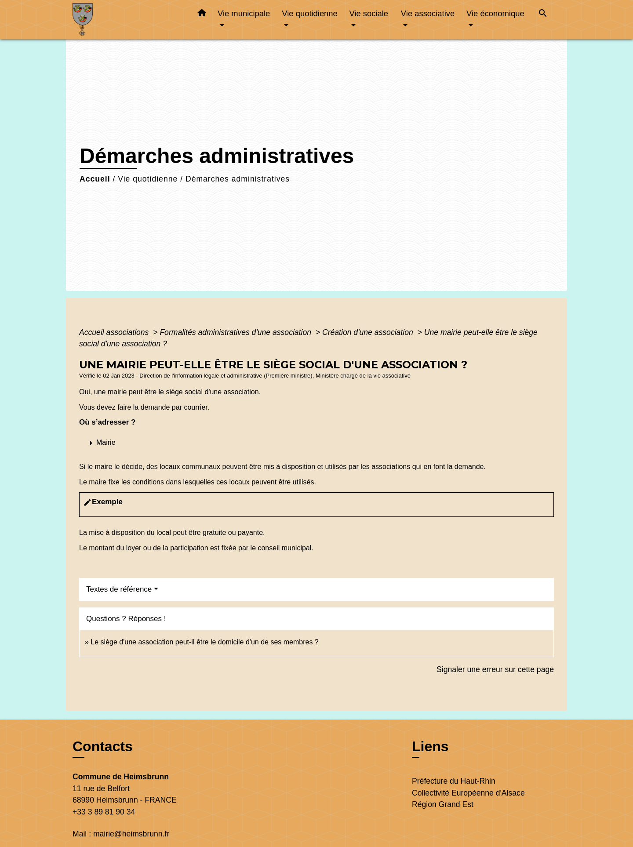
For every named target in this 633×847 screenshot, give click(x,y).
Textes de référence (119, 589)
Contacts (103, 746)
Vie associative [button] (428, 13)
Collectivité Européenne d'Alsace (468, 793)
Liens (430, 746)
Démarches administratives (238, 178)
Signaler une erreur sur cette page (495, 669)
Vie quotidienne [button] (309, 13)
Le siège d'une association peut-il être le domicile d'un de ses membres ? (204, 642)
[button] (201, 14)
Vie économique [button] (495, 13)
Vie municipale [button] (244, 13)
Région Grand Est (442, 804)
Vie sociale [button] (368, 13)
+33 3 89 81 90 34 (104, 811)
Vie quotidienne (148, 178)
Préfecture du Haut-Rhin (453, 781)
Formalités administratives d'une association (236, 332)
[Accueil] (127, 19)
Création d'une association (368, 332)
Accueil (95, 178)
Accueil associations (115, 332)
